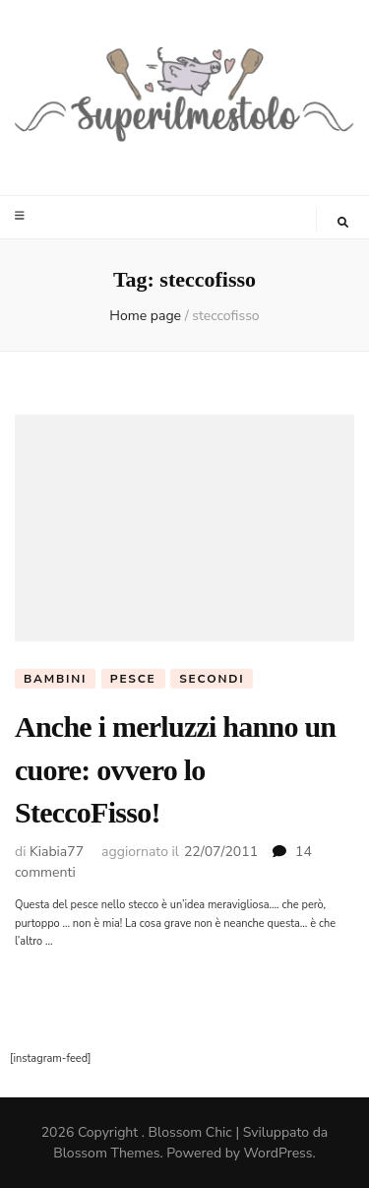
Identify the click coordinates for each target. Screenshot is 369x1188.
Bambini (55, 679)
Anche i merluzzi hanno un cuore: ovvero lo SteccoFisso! (175, 769)
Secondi (211, 679)
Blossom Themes (106, 1153)
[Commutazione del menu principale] (22, 216)
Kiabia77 (57, 851)
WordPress (278, 1153)
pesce (133, 679)
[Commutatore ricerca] (343, 223)
